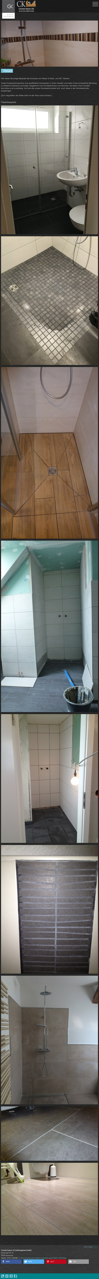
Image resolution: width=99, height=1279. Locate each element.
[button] (11, 1261)
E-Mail (21, 1258)
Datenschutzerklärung (43, 1258)
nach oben (90, 1246)
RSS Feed (62, 1258)
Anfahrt (55, 1258)
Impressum (29, 1258)
